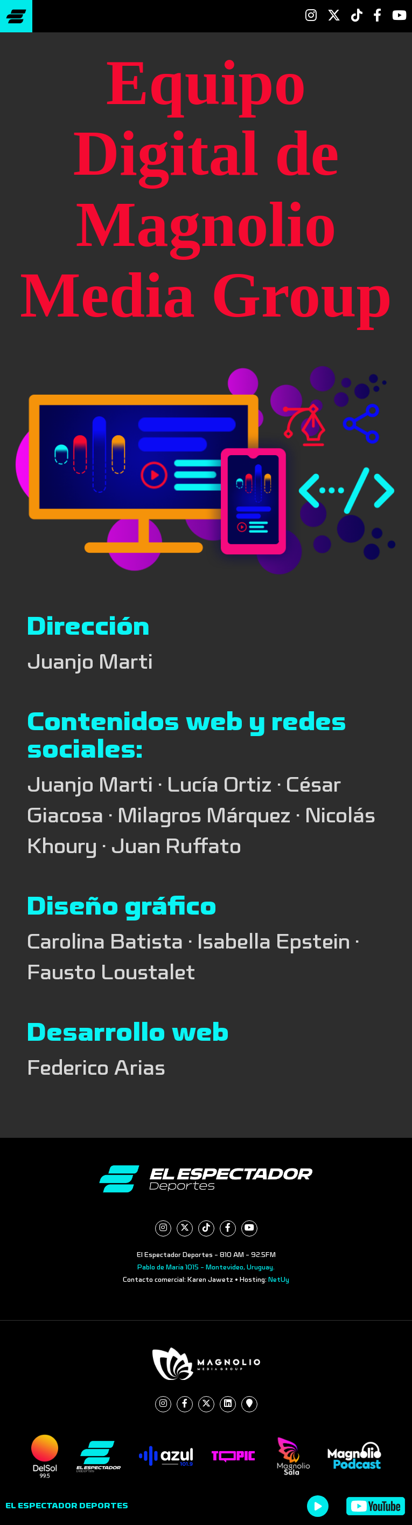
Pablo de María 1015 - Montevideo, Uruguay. (206, 1267)
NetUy (278, 1279)
